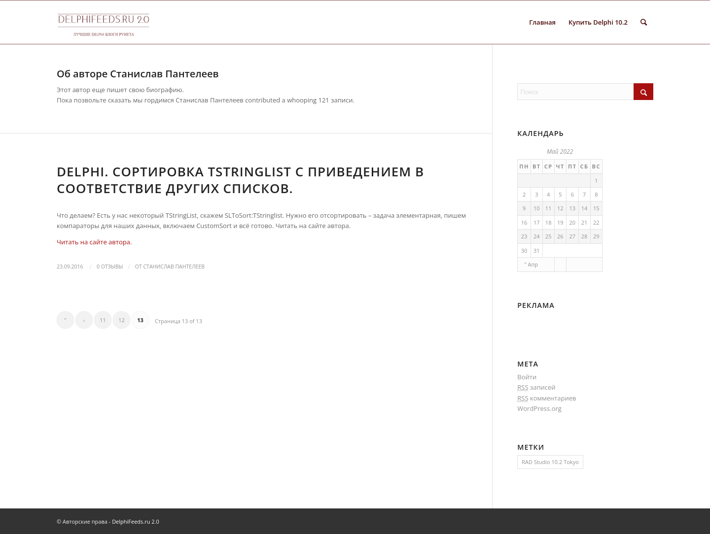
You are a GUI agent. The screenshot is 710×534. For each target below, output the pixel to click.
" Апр (531, 264)
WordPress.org (539, 408)
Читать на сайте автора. (94, 241)
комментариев (546, 398)
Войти (526, 376)
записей (536, 387)
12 (121, 320)
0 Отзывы (110, 266)
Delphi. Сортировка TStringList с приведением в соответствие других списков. (240, 180)
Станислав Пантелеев (174, 266)
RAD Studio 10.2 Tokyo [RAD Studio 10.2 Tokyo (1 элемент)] (550, 462)
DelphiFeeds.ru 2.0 (135, 521)
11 (103, 320)
